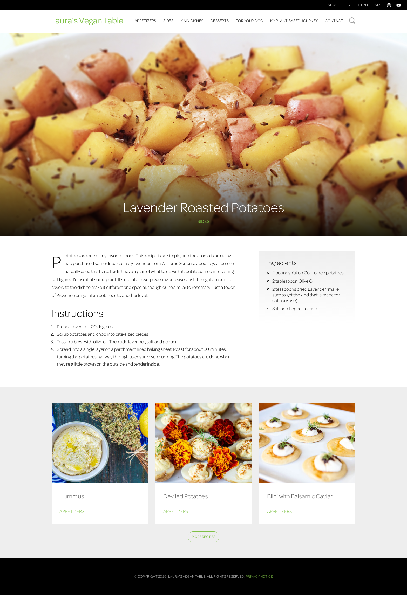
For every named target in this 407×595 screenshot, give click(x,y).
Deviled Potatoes (185, 496)
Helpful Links (368, 5)
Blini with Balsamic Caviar (300, 496)
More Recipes (203, 536)
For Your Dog (249, 20)
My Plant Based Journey (294, 20)
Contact (334, 20)
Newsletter (339, 5)
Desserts (220, 20)
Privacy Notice (259, 576)
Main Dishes (192, 20)
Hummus (71, 496)
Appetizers (145, 20)
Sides (168, 20)
